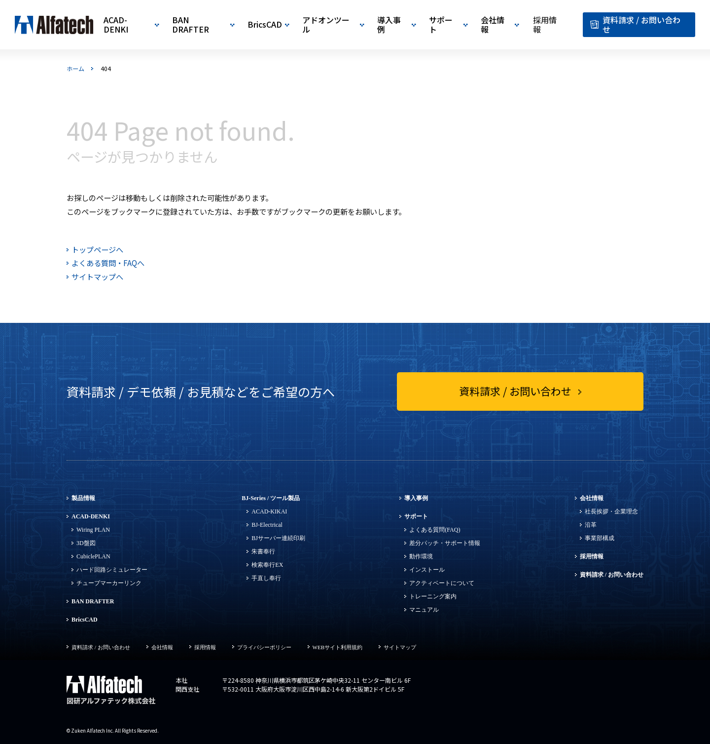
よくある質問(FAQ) (434, 529)
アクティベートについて (441, 583)
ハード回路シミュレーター (111, 569)
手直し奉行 (266, 578)
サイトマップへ (97, 277)
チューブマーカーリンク (109, 583)
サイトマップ (400, 647)
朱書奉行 (263, 551)
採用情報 (592, 556)
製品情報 (83, 498)
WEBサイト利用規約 (337, 647)
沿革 (591, 524)
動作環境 (421, 556)
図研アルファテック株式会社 (111, 690)
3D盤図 (86, 543)
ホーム (75, 68)
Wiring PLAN (93, 529)
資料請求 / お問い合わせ (611, 574)
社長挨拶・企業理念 (611, 511)
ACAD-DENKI (90, 516)
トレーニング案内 (433, 596)
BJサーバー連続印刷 (278, 538)
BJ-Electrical (267, 524)
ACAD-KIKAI (269, 511)
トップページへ (97, 249)
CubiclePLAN (93, 556)
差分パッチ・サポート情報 (444, 543)
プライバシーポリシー (264, 647)
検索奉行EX (267, 564)
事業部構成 (599, 538)
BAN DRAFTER (92, 601)
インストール (427, 569)
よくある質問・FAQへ (107, 263)
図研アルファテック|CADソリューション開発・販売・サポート (54, 25)
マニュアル (424, 609)
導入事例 (416, 498)
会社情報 (592, 498)
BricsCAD (84, 619)
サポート (416, 516)
